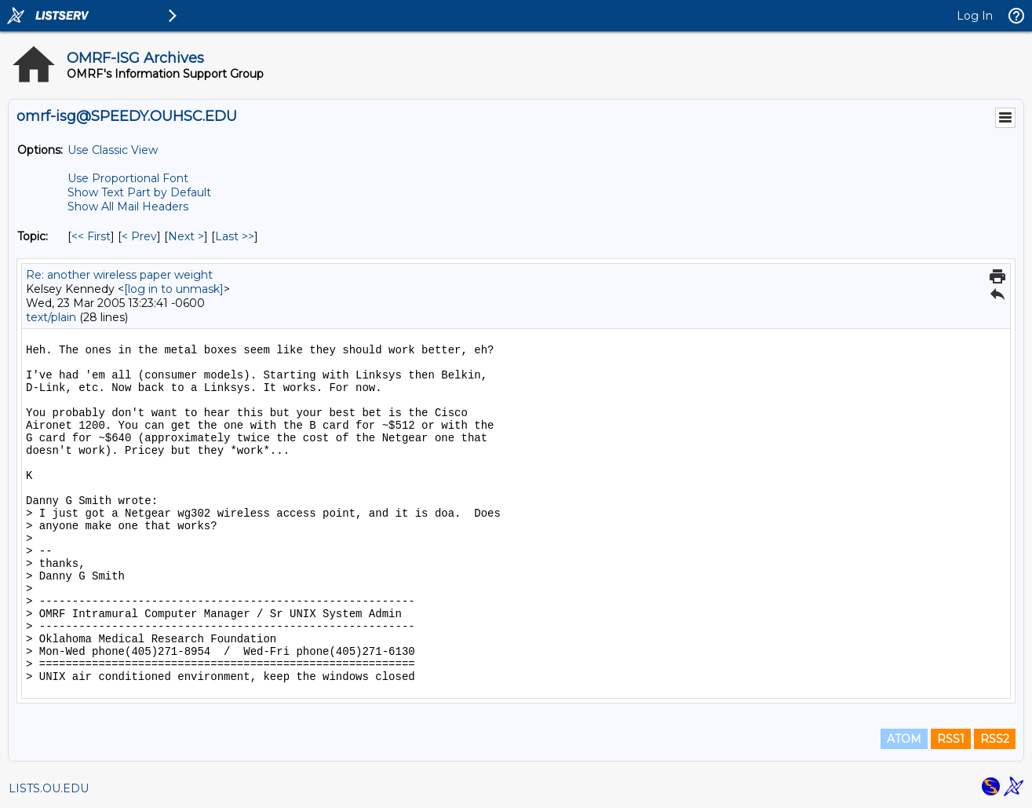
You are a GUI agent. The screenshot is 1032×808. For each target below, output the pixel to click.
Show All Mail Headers (127, 206)
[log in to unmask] (174, 289)
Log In (975, 16)
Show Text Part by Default (139, 192)
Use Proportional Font (127, 178)
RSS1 (951, 739)
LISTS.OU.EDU (49, 788)
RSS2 (994, 739)
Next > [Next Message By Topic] (186, 236)
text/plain (51, 317)
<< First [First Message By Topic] (91, 236)
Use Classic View (112, 150)
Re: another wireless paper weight (119, 275)
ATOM (904, 739)
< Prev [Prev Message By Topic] (139, 236)
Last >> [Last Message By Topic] (234, 236)
